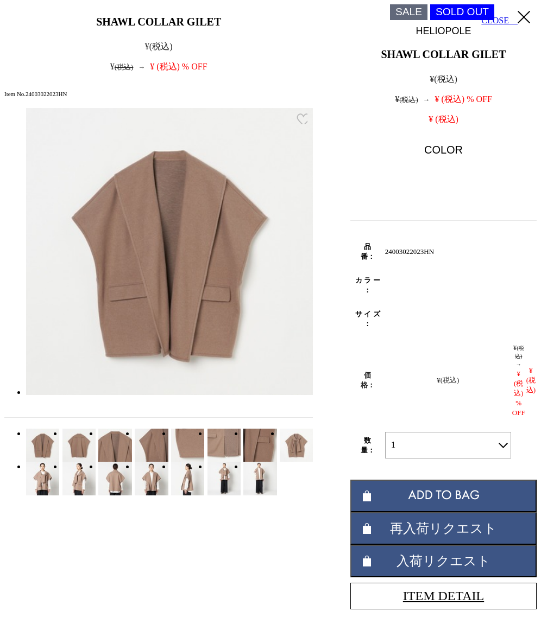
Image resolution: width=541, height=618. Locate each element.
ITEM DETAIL (443, 596)
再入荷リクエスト (443, 528)
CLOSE (505, 18)
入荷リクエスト (443, 560)
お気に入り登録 (302, 118)
